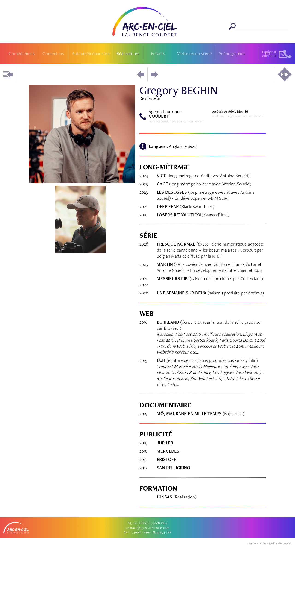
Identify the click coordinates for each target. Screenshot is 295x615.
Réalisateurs (127, 53)
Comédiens (53, 53)
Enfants (158, 53)
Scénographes (232, 53)
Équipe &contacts (269, 53)
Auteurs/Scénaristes (90, 53)
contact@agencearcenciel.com (147, 597)
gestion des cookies (280, 613)
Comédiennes (22, 53)
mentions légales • (258, 613)
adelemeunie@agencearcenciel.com (237, 116)
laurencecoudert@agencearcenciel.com (176, 121)
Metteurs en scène (194, 53)
